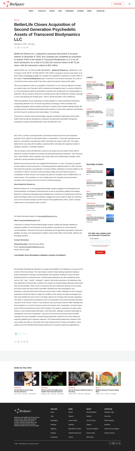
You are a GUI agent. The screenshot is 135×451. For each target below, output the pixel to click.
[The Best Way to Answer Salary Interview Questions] (26, 379)
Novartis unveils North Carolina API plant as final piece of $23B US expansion (95, 85)
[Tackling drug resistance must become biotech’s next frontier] (110, 172)
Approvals (89, 121)
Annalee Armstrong (90, 100)
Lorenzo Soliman (32, 393)
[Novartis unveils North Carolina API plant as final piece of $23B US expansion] (110, 85)
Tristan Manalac (90, 116)
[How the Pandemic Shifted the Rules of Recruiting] (81, 379)
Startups (89, 180)
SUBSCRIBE (118, 4)
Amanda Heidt (87, 393)
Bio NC (98, 387)
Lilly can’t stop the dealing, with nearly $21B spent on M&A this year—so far (94, 195)
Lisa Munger (113, 393)
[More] (34, 11)
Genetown (17, 387)
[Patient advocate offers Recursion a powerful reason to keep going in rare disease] (110, 206)
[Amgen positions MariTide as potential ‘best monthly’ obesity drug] (110, 112)
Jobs (60, 11)
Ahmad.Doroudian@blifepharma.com (31, 247)
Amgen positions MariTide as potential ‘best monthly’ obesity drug (94, 113)
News (31, 11)
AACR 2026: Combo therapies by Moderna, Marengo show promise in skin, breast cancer (95, 218)
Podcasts (42, 11)
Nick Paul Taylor (90, 89)
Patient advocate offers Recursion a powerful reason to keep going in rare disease (95, 207)
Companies (69, 11)
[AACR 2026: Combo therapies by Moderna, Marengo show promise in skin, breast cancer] (110, 218)
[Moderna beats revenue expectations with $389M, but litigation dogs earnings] (110, 97)
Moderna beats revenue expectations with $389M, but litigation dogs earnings (94, 97)
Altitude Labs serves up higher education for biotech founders (94, 182)
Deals (88, 191)
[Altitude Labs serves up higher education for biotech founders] (110, 183)
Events (52, 11)
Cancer (88, 215)
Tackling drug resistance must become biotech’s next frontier (94, 171)
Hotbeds (80, 11)
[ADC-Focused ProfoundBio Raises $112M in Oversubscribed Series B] (53, 379)
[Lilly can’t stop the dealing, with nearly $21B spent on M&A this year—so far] (110, 195)
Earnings (89, 93)
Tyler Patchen (60, 393)
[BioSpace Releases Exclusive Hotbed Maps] (108, 379)
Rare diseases (91, 203)
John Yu (88, 174)
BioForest (16, 20)
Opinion (88, 169)
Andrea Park (89, 222)
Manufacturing (91, 82)
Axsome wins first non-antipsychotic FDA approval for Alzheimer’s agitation (94, 124)
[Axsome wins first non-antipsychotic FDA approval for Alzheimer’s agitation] (110, 124)
